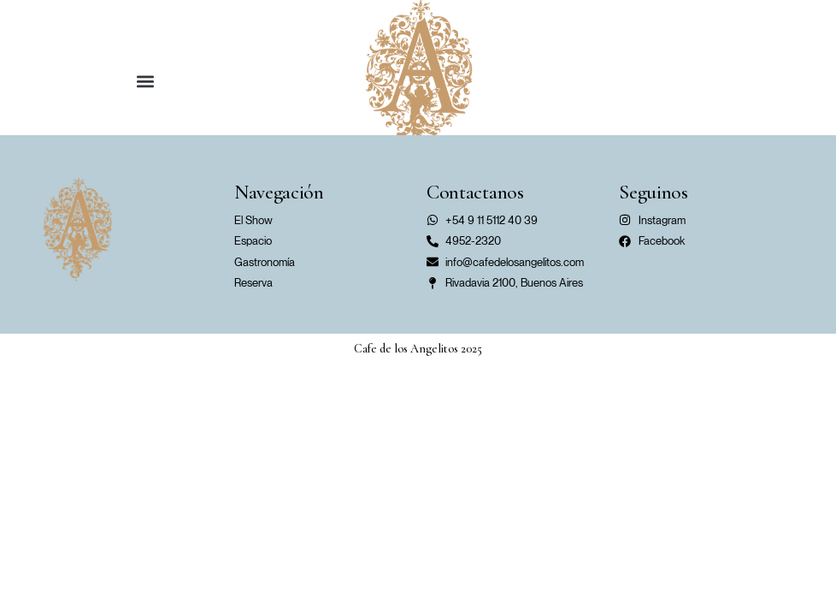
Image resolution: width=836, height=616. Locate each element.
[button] (145, 81)
